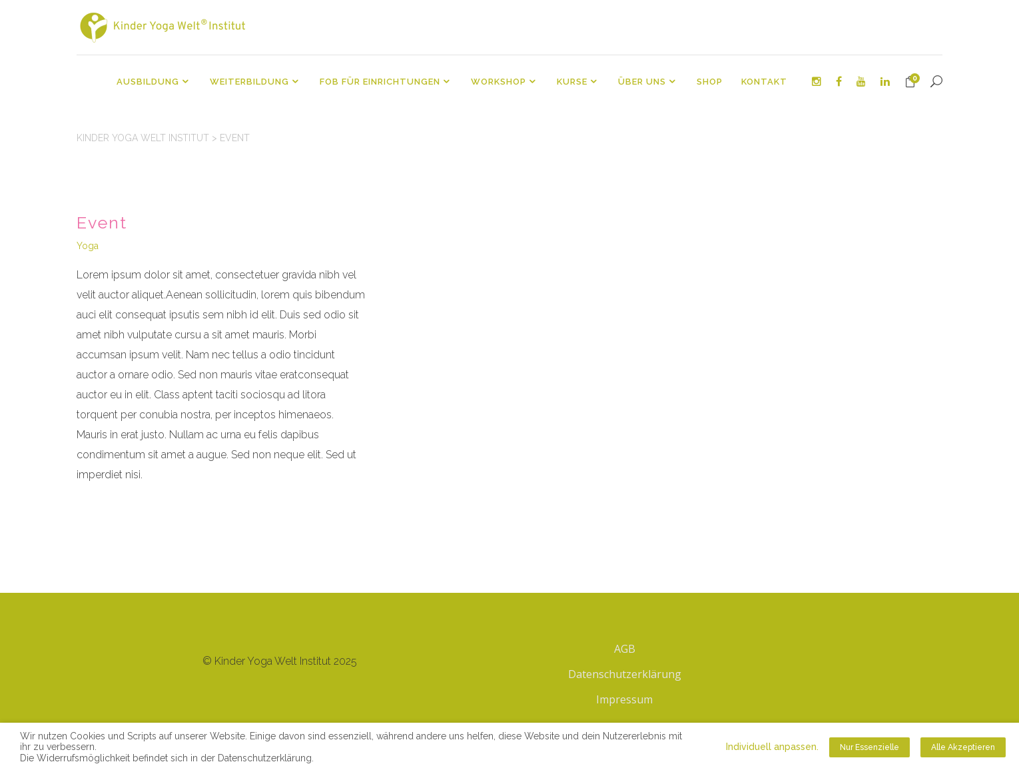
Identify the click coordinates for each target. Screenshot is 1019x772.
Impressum (624, 699)
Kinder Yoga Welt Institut (143, 138)
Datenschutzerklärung (624, 674)
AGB (624, 648)
